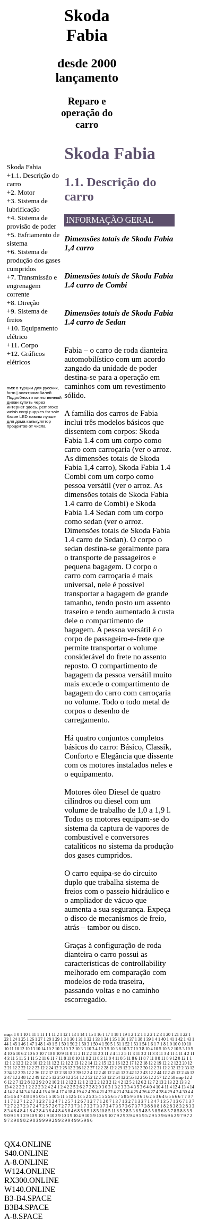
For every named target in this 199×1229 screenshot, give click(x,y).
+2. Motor (21, 192)
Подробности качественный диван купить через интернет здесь (34, 402)
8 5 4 (140, 1111)
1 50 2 (72, 1044)
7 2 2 (15, 1106)
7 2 (7, 1106)
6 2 (149, 1096)
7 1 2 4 (51, 1101)
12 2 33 (182, 1068)
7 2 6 (53, 1106)
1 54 (142, 1044)
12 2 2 (167, 1063)
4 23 (117, 1091)
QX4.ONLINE (27, 1144)
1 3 (63, 1039)
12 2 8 (24, 1082)
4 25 (134, 1091)
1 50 (62, 1044)
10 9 (60, 1053)
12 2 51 (72, 1077)
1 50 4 (95, 1044)
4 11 (165, 1087)
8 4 (16, 1111)
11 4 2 (184, 1053)
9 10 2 (52, 1115)
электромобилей (35, 392)
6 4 (162, 1096)
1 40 (162, 1039)
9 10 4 (75, 1115)
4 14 (190, 1087)
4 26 (142, 1091)
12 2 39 (74, 1072)
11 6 (45, 1058)
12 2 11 (44, 1063)
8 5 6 (159, 1111)
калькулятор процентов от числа (29, 424)
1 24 (13, 1039)
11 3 (131, 1053)
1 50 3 (84, 1044)
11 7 (54, 1058)
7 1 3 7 (188, 1101)
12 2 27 (88, 1068)
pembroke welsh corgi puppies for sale (33, 409)
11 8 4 (108, 1058)
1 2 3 (157, 1034)
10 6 (11, 1053)
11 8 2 (86, 1058)
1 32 (87, 1039)
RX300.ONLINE (31, 1180)
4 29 (168, 1091)
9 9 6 (88, 1120)
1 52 (125, 1044)
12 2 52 (86, 1077)
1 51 (117, 1044)
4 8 (26, 1096)
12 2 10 (30, 1063)
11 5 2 (35, 1058)
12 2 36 (33, 1072)
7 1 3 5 (163, 1101)
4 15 (43, 1091)
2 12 (69, 1082)
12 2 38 (60, 1072)
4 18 (68, 1091)
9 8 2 (24, 1120)
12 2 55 (127, 1077)
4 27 (151, 1091)
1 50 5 (107, 1044)
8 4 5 (62, 1111)
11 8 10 (73, 1058)
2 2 (15, 1087)
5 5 (104, 1096)
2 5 (72, 1087)
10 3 (59, 1049)
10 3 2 (69, 1049)
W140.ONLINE (29, 1189)
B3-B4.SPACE (27, 1198)
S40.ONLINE (26, 1153)
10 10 (186, 1044)
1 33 (96, 1039)
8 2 (166, 1106)
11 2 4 (110, 1053)
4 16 (51, 1091)
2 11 (61, 1082)
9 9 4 (69, 1120)
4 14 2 (9, 1091)
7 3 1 (78, 1106)
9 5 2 (146, 1115)
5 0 (38, 1096)
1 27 (38, 1039)
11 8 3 (97, 1058)
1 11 (32, 1034)
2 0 (45, 1082)
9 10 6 (98, 1115)
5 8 (123, 1096)
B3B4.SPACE (26, 1207)
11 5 (14, 1058)
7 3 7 (136, 1106)
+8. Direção (23, 303)
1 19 (123, 1034)
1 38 (138, 1039)
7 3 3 (97, 1106)
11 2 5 (121, 1053)
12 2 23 (33, 1068)
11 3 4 (164, 1053)
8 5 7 (169, 1111)
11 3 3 (153, 1053)
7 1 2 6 (77, 1101)
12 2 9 (36, 1082)
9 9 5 (78, 1120)
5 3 (91, 1096)
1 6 (150, 1044)
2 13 (159, 1082)
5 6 (111, 1096)
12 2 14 (86, 1063)
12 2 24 (46, 1068)
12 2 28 (102, 1068)
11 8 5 (120, 1058)
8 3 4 (8, 1111)
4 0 (149, 1087)
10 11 (9, 1049)
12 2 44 (155, 1072)
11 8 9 (166, 1058)
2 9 (98, 1087)
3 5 (136, 1087)
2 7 (85, 1087)
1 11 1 (42, 1034)
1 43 (187, 1039)
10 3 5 (104, 1049)
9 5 (138, 1115)
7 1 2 (15, 1101)
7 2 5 (43, 1106)
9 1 (13, 1115)
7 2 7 (62, 1106)
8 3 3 (190, 1106)
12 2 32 (168, 1068)
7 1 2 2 (26, 1101)
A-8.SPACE (23, 1216)
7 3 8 (145, 1106)
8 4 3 (43, 1111)
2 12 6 (138, 1082)
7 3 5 (117, 1106)
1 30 (70, 1039)
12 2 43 (141, 1072)
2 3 (41, 1087)
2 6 (79, 1087)
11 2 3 (98, 1053)
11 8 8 (155, 1058)
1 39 (147, 1039)
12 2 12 (58, 1063)
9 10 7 (110, 1115)
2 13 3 (181, 1082)
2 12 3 (103, 1082)
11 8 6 (132, 1058)
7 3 (70, 1106)
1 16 (97, 1034)
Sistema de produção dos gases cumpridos (33, 260)
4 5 (7, 1096)
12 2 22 (19, 1068)
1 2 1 (138, 1034)
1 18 (114, 1034)
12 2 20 (180, 1063)
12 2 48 (19, 1077)
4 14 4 (33, 1091)
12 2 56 (141, 1077)
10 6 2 (21, 1053)
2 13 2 (170, 1082)
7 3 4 (107, 1106)
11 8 (62, 1058)
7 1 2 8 (102, 1101)
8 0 (153, 1106)
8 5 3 (130, 1111)
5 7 (117, 1096)
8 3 (172, 1106)
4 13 (182, 1087)
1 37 (130, 1039)
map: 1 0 (11, 1034)
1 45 (13, 1044)
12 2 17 (127, 1063)
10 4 (149, 1049)
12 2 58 (168, 1077)
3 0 (104, 1087)
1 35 (113, 1039)
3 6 (142, 1087)
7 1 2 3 (39, 1101)
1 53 (134, 1044)
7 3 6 (126, 1106)
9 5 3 (156, 1115)
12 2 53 (99, 1077)
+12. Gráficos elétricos (26, 358)
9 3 (125, 1115)
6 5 (168, 1096)
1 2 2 (148, 1034)
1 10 (24, 1034)
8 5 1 (88, 1111)
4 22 (109, 1091)
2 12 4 (114, 1082)
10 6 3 (33, 1053)
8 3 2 (180, 1106)
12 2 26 (74, 1068)
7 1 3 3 (137, 1101)
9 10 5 (87, 1115)
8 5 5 (149, 1111)
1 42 (179, 1039)
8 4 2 (34, 1111)
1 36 (121, 1039)
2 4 (47, 1087)
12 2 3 (128, 1068)
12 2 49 (33, 1077)
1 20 (166, 1034)
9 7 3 (8, 1120)
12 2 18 (141, 1063)
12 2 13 (72, 1063)
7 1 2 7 (90, 1101)
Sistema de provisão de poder (31, 222)
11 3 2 (141, 1053)
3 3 (123, 1087)
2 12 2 (91, 1082)
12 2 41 (113, 1072)
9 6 (164, 1115)
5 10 (52, 1096)
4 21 (100, 1091)
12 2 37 (46, 1072)
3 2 (117, 1087)
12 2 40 (99, 1072)
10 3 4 (92, 1049)
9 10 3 (63, 1115)
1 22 (183, 1034)
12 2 (19, 1063)
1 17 (106, 1034)
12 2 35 (19, 1072)
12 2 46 (182, 1072)
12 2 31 (155, 1068)
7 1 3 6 (175, 1101)
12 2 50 (58, 1077)
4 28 (159, 1091)
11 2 (77, 1053)
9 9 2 (50, 1120)
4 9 (32, 1096)
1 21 (175, 1034)
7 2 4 (34, 1106)
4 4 (190, 1091)
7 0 (187, 1096)
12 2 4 (87, 1072)
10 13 (30, 1049)
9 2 (119, 1115)
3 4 (130, 1087)
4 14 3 (21, 1091)
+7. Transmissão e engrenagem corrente (32, 285)
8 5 (80, 1111)
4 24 (125, 1091)
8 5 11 (110, 1111)
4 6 (13, 1096)
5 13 (78, 1096)
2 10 (52, 1082)
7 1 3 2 (125, 1101)
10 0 (176, 1044)
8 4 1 (24, 1111)
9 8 (16, 1120)
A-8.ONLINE (26, 1162)
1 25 (21, 1039)
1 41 (170, 1039)
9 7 (180, 1115)
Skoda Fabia (24, 167)
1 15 (89, 1034)
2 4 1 (55, 1087)
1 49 (47, 1044)
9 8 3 (34, 1120)
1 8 (163, 1044)
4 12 (173, 1087)
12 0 (176, 1058)
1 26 (30, 1039)
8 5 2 (121, 1111)
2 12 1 (79, 1082)
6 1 (142, 1096)
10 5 (157, 1049)
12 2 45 (168, 1072)
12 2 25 (60, 1068)
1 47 (30, 1044)
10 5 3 (179, 1049)
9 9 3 (59, 1120)
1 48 (38, 1044)
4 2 (84, 1091)
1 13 (72, 1034)
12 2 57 (155, 1077)
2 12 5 (126, 1082)
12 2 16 (113, 1063)
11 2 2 (86, 1053)
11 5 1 (24, 1058)
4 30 (183, 1091)
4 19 (77, 1091)
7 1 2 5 (64, 1101)
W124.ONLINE (29, 1171)
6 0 (136, 1096)
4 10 (156, 1087)
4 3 (175, 1091)
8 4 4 (53, 1111)
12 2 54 (113, 1077)
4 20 (92, 1091)
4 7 (19, 1096)
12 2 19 (155, 1063)
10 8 (51, 1053)
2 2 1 (23, 1087)
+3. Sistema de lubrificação (27, 205)
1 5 (54, 1044)
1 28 (47, 1039)
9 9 (42, 1120)
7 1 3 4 (150, 1101)
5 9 (130, 1096)
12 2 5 (45, 1077)
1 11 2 (53, 1034)
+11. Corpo (22, 345)
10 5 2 (167, 1049)
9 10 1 (40, 1115)
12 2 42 (127, 1072)
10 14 (41, 1049)
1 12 (63, 1034)
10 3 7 (127, 1049)
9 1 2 (21, 1115)
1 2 (130, 1034)
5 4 (98, 1096)
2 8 (91, 1087)
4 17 (60, 1091)
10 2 (50, 1049)
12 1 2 (9, 1063)
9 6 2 (172, 1115)
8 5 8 (178, 1111)
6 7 (181, 1096)
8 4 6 (72, 1111)
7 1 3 (113, 1101)
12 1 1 (186, 1058)
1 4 (154, 1039)
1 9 (169, 1044)
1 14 (80, 1034)
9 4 (132, 1115)
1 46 (21, 1044)
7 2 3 (24, 1106)
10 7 (43, 1053)
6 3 (155, 1096)
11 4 (174, 1053)
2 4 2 (64, 1087)
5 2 (85, 1096)
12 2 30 (141, 1068)
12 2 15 (99, 1063)
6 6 (174, 1096)
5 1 (45, 1096)
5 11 (61, 1096)
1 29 (55, 1039)
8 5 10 (98, 1111)
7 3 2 (88, 1106)
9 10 (30, 1115)
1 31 (79, 1039)
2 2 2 (33, 1087)
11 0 (68, 1053)
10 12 (19, 1049)
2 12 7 (149, 1082)
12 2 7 (12, 1082)
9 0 (7, 1115)
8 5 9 (188, 1111)
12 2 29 (115, 1068)
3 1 (111, 1087)
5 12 (69, 1096)
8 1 (159, 1106)
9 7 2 (188, 1115)
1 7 (156, 1044)
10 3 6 (115, 1049)
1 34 (104, 1039)
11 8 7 (143, 1058)
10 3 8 (139, 1049)
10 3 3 (80, 1049)
